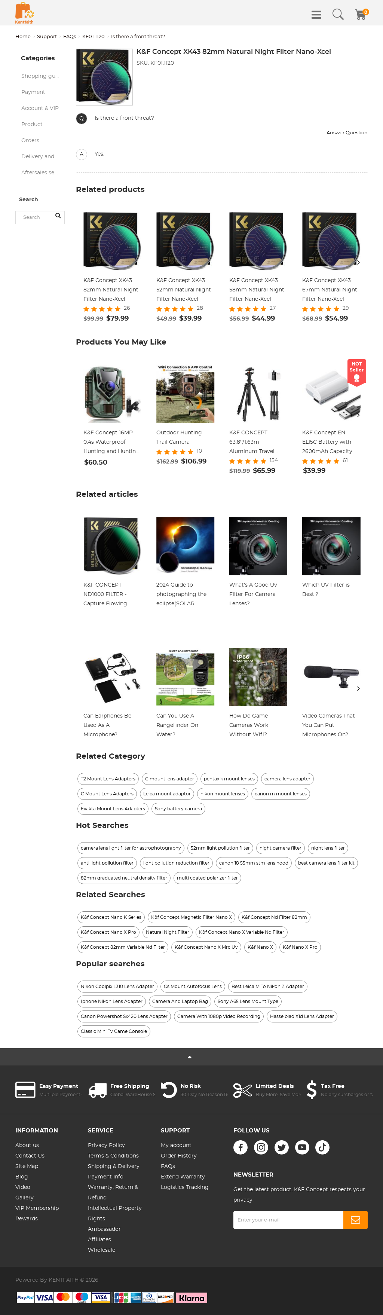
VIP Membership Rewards (37, 1213)
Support (47, 36)
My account (176, 1145)
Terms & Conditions (113, 1156)
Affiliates (99, 1239)
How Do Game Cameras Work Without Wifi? (248, 725)
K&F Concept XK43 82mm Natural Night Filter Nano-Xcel (110, 290)
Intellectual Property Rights (115, 1213)
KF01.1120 (93, 36)
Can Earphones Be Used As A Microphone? (107, 725)
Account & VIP (40, 108)
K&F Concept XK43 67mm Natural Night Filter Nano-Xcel (329, 290)
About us (27, 1145)
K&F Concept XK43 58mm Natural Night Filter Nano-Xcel (256, 290)
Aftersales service (43, 172)
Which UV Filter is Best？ (326, 589)
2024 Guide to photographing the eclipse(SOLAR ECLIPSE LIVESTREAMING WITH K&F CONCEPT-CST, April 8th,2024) (184, 595)
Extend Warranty (183, 1177)
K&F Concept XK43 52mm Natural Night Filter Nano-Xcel (183, 290)
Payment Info (105, 1177)
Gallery (24, 1198)
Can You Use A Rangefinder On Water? (177, 725)
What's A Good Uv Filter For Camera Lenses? (253, 594)
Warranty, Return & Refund (113, 1193)
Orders (30, 140)
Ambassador (104, 1229)
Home (23, 36)
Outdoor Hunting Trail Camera (179, 437)
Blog (21, 1177)
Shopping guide (42, 76)
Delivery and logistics (43, 156)
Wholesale (101, 1250)
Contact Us (30, 1156)
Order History (179, 1156)
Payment (33, 92)
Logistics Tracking (185, 1187)
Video (22, 1187)
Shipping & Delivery (114, 1166)
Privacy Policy (106, 1145)
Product (32, 124)
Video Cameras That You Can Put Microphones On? (328, 725)
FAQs (69, 36)
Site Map (26, 1166)
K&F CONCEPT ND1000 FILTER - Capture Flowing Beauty (105, 595)
